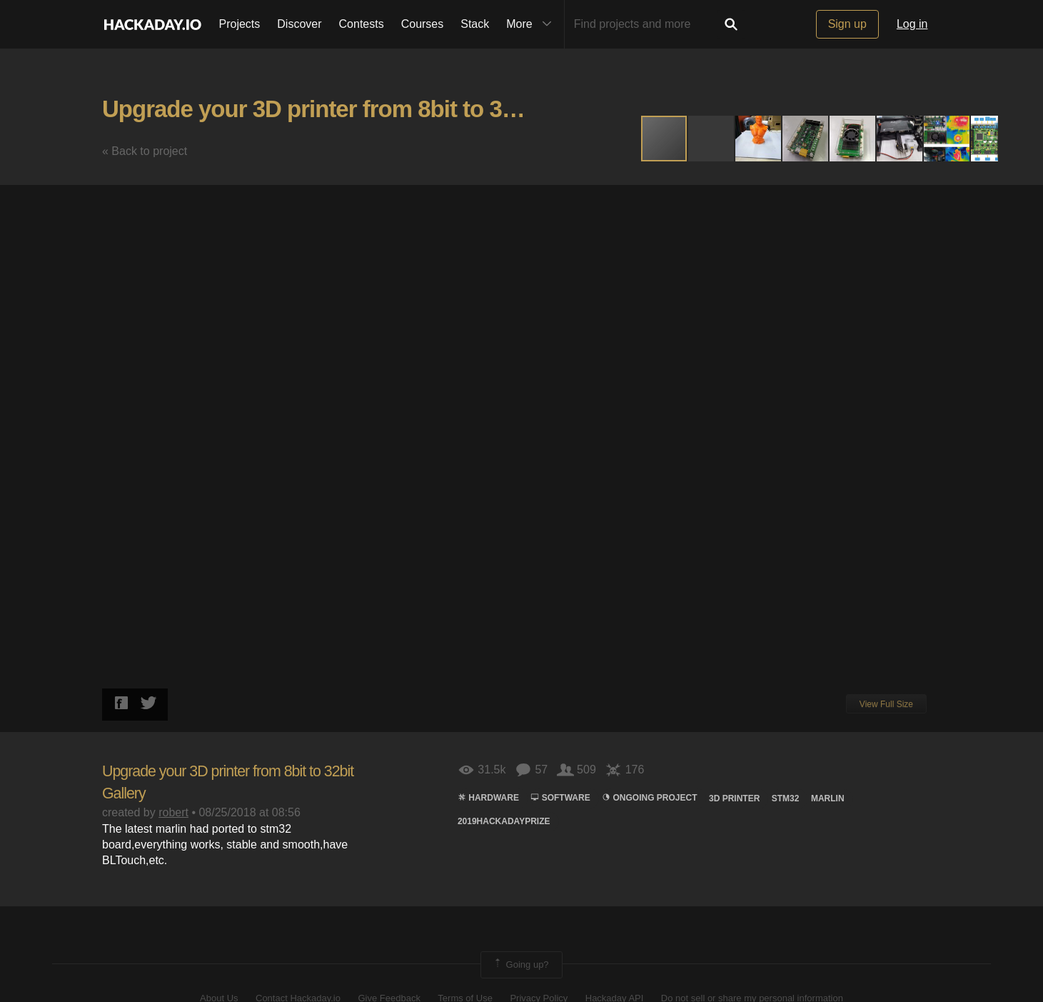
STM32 (786, 798)
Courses (422, 24)
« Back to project (144, 151)
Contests (361, 24)
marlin (828, 798)
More (532, 24)
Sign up (847, 24)
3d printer (734, 798)
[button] (711, 138)
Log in (912, 24)
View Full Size (886, 704)
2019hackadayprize (504, 821)
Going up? (520, 965)
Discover (299, 24)
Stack (474, 24)
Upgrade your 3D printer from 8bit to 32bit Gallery (361, 109)
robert (173, 812)
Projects (240, 24)
